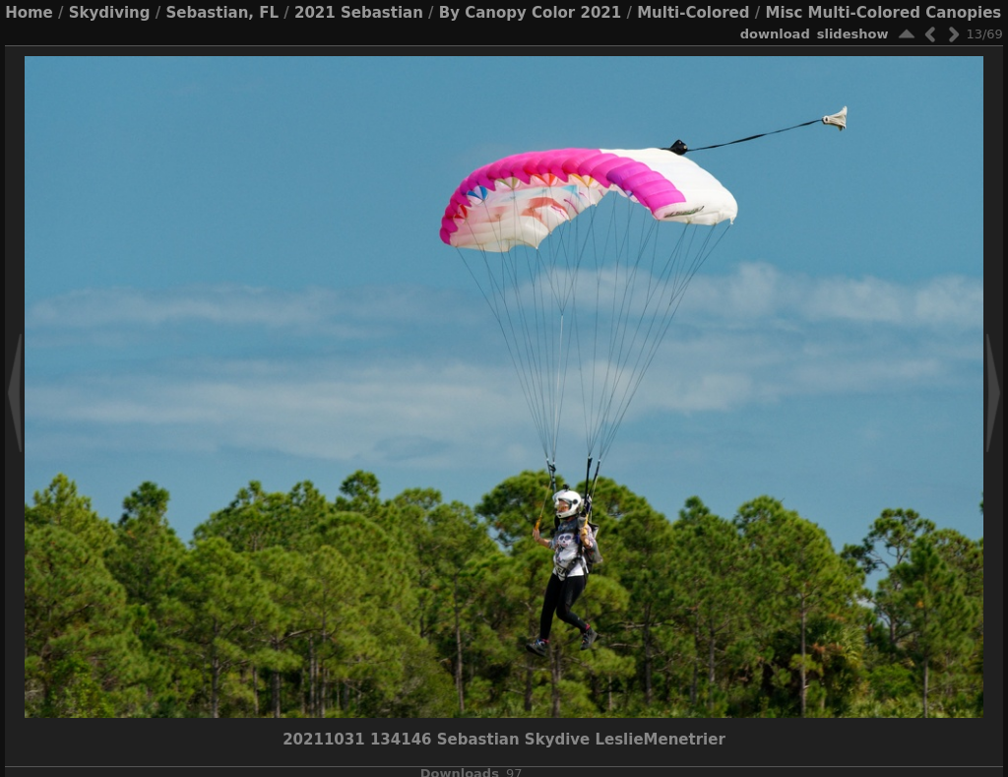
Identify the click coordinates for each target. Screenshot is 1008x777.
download (775, 34)
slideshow (853, 34)
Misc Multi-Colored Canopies (883, 13)
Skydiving (110, 13)
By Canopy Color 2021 (530, 13)
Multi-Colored (693, 13)
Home (29, 13)
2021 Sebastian (358, 13)
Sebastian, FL (222, 13)
